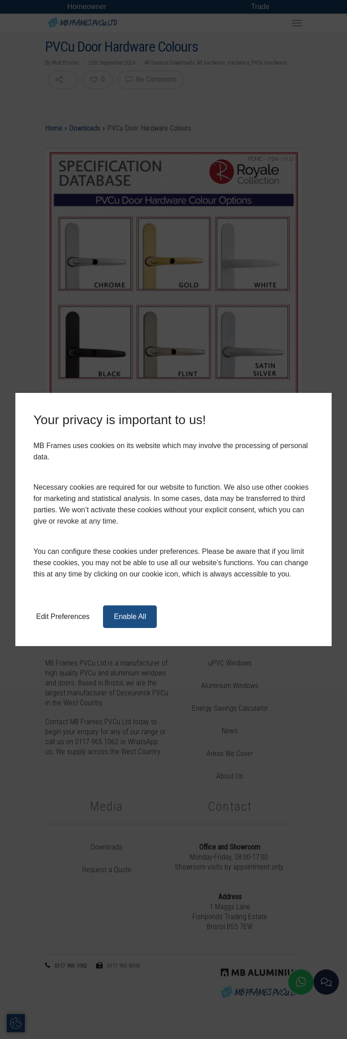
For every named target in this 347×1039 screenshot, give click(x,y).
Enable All (130, 616)
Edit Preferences (62, 616)
